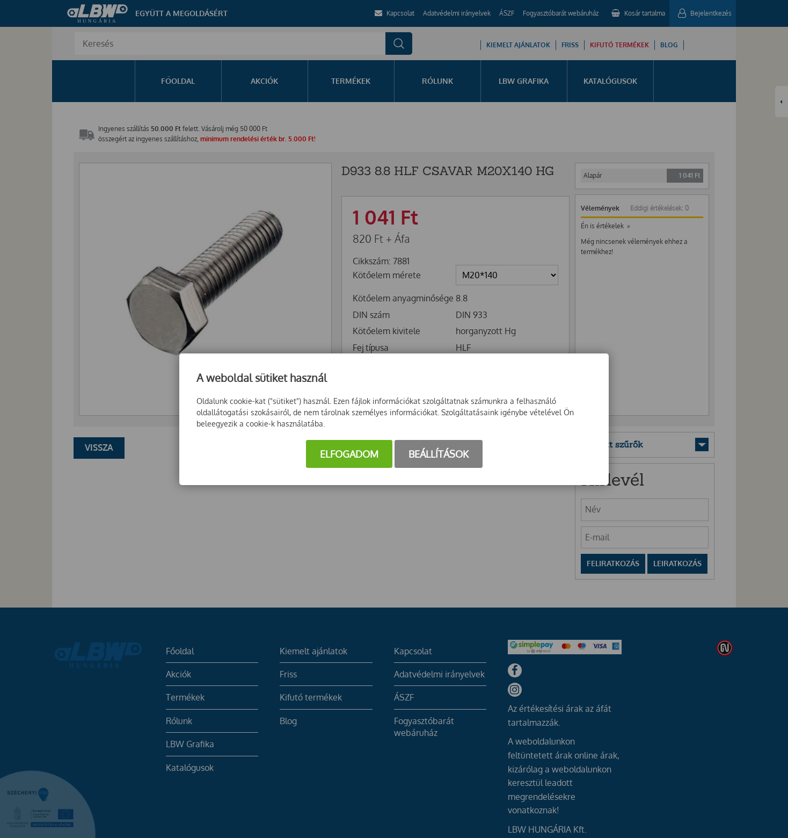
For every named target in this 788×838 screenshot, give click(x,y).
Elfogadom (349, 454)
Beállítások (438, 454)
